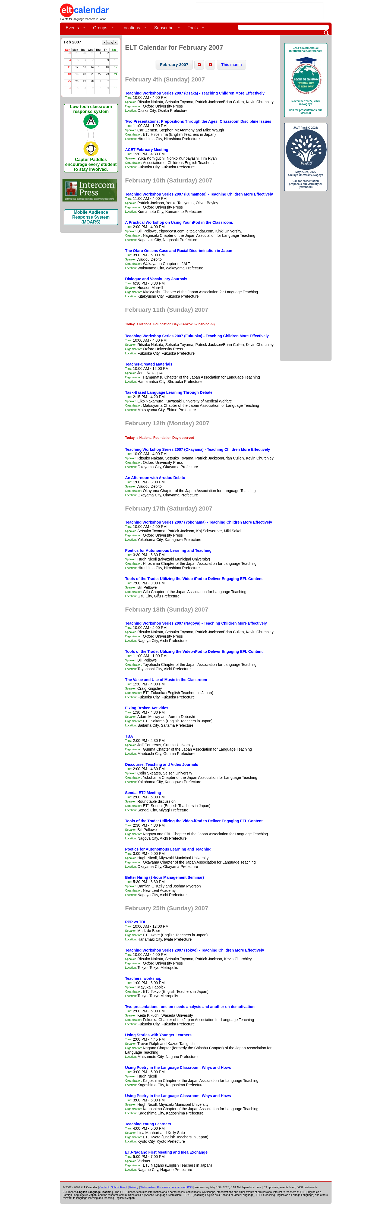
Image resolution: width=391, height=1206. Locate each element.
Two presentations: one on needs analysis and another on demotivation (190, 1007)
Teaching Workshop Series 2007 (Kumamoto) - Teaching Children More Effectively (199, 194)
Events (73, 28)
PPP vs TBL (135, 922)
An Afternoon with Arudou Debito (155, 478)
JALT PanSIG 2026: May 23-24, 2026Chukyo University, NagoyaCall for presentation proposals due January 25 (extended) (306, 157)
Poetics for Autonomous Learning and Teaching (168, 550)
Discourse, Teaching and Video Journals (161, 764)
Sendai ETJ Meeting (143, 793)
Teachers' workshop (143, 978)
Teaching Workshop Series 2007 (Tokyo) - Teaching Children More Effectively (194, 950)
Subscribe (165, 28)
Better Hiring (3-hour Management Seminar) (164, 877)
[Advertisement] (259, 10)
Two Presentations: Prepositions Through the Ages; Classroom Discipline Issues (198, 121)
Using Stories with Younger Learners (158, 1035)
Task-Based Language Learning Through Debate (169, 392)
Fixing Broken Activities (146, 708)
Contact (104, 1187)
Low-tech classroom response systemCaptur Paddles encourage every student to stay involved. (90, 138)
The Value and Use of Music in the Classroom (166, 680)
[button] (174, 65)
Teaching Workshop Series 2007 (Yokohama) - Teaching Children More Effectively (198, 522)
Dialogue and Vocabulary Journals (156, 279)
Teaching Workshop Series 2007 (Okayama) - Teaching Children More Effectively (197, 449)
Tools (193, 28)
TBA (129, 736)
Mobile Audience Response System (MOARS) (91, 217)
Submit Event (119, 1187)
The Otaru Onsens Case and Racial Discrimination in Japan (178, 250)
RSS (190, 1187)
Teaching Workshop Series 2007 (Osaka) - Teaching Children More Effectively (195, 93)
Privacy (133, 1187)
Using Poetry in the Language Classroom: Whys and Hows (178, 1067)
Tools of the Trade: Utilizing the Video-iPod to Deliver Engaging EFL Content (194, 579)
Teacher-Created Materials (148, 364)
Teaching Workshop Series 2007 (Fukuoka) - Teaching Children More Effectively (197, 336)
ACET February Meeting (146, 149)
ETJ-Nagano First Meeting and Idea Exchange (166, 1152)
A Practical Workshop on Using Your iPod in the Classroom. (179, 222)
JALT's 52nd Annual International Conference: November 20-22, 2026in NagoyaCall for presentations (306, 80)
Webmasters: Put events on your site (162, 1187)
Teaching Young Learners (148, 1124)
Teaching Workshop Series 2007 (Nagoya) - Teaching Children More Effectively (196, 623)
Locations (132, 28)
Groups (101, 28)
